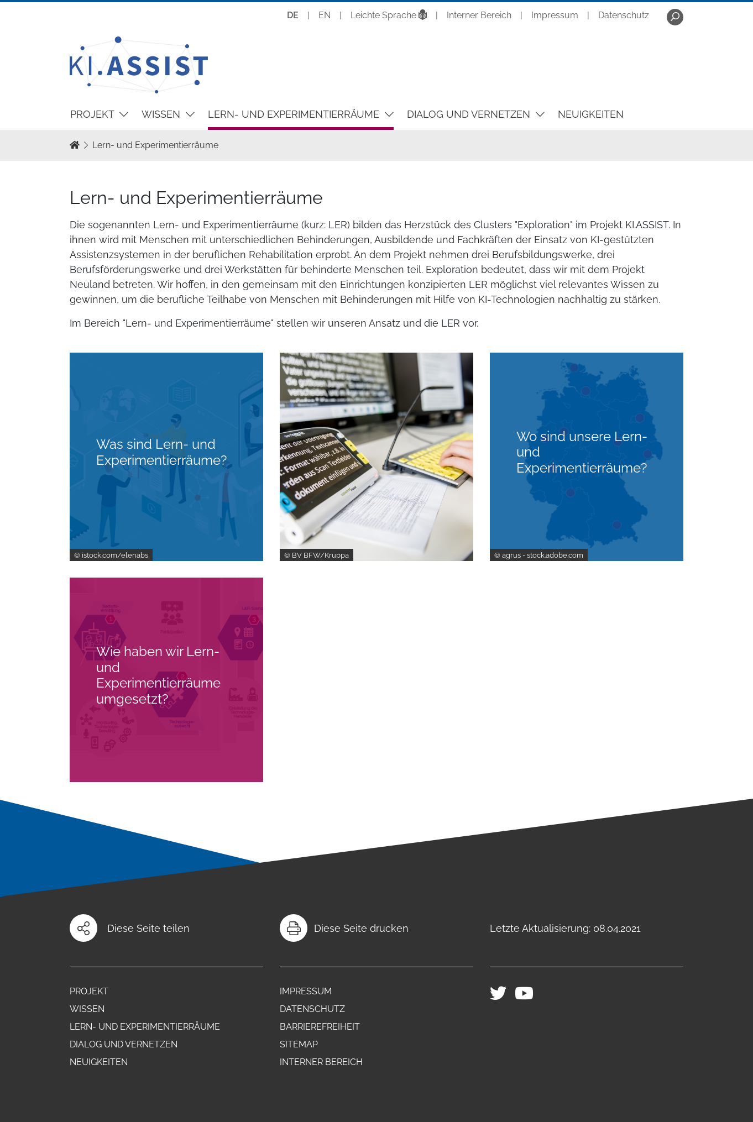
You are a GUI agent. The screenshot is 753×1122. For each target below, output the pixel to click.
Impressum (554, 15)
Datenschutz (623, 15)
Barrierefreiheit (320, 1026)
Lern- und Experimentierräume (295, 114)
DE (293, 15)
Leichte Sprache (389, 15)
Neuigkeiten (591, 114)
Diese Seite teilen (148, 928)
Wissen (162, 114)
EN (324, 15)
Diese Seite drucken (361, 928)
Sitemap (299, 1044)
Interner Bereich (479, 15)
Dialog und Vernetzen (470, 114)
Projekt (93, 114)
